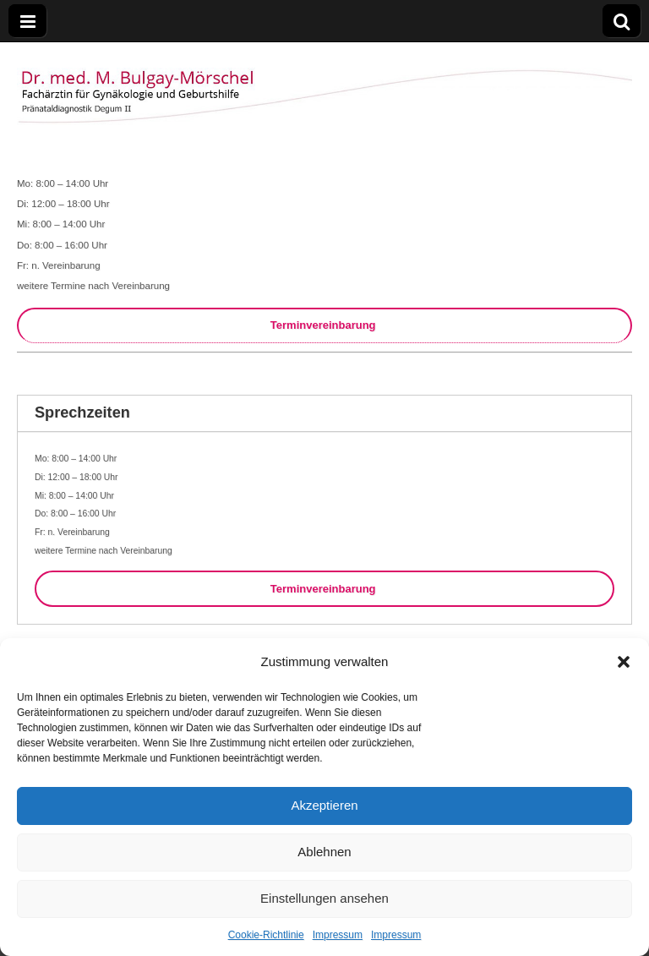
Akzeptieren (324, 805)
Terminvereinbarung (324, 325)
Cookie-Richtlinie (266, 935)
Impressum (338, 935)
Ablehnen (324, 851)
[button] (623, 661)
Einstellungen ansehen (324, 898)
